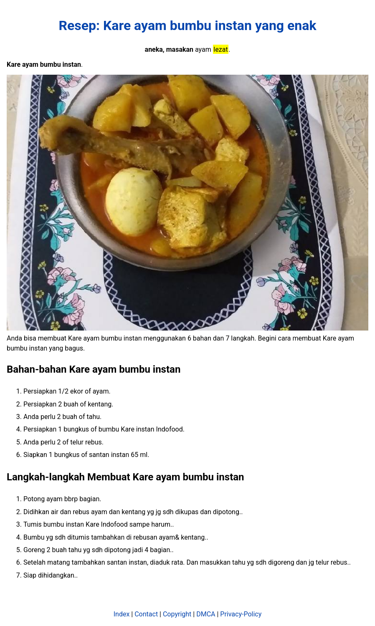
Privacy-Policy (240, 614)
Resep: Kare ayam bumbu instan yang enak (188, 25)
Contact (146, 614)
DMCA (205, 614)
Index (122, 614)
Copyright (177, 614)
